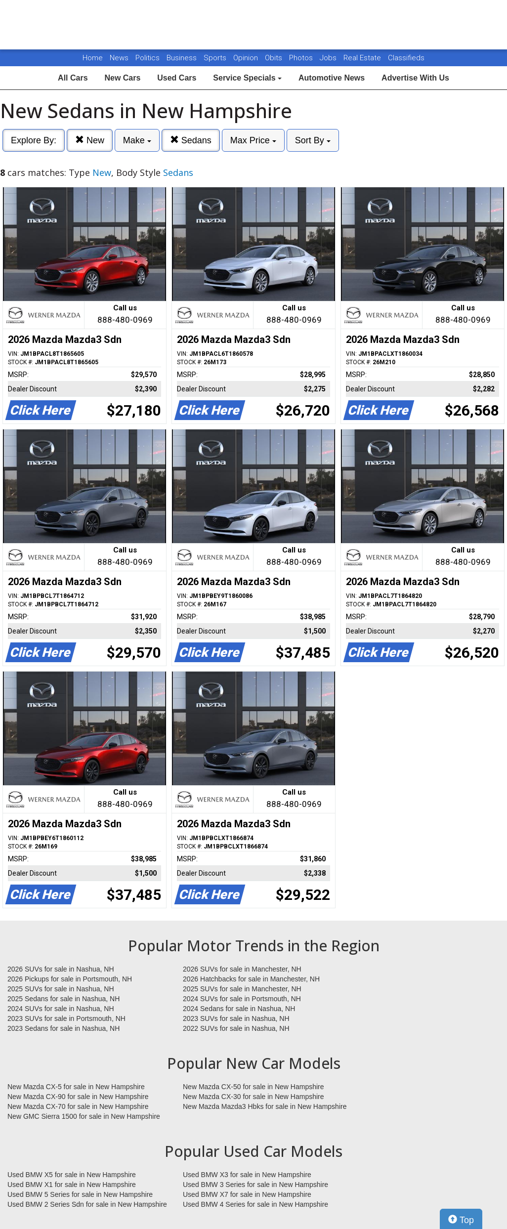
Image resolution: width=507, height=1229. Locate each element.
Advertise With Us (415, 78)
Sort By (313, 140)
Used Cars (176, 78)
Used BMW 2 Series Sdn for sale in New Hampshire (87, 1204)
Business (183, 57)
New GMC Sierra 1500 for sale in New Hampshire (83, 1116)
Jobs (329, 57)
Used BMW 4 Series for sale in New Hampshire (255, 1204)
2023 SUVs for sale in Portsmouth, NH (66, 1018)
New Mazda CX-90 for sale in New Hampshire (78, 1097)
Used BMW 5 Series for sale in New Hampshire (80, 1194)
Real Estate (363, 57)
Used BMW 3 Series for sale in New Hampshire (255, 1184)
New (89, 140)
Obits (274, 57)
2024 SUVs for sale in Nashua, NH (60, 1009)
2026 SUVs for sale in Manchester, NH (242, 969)
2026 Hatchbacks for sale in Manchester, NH (251, 979)
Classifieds (406, 57)
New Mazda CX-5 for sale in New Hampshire (76, 1087)
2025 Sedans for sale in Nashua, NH (63, 999)
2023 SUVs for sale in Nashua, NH (236, 1018)
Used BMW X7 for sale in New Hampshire (247, 1194)
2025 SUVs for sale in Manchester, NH (242, 989)
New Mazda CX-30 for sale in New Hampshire (253, 1097)
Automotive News (331, 78)
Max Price (253, 140)
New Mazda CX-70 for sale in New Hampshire (78, 1106)
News (119, 57)
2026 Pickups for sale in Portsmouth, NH (69, 979)
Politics (147, 57)
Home (93, 57)
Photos (302, 57)
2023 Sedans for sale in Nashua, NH (63, 1028)
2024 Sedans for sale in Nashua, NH (239, 1009)
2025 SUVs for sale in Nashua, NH (60, 989)
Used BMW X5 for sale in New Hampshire (71, 1175)
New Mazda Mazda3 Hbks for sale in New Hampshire (264, 1106)
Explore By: (33, 140)
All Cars (72, 78)
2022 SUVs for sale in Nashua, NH (236, 1028)
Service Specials (247, 78)
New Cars (122, 78)
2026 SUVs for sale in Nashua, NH (60, 969)
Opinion (246, 57)
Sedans (190, 140)
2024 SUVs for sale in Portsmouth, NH (242, 999)
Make (137, 140)
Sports (216, 57)
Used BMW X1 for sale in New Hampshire (71, 1184)
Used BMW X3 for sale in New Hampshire (247, 1175)
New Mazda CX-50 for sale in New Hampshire (253, 1087)
